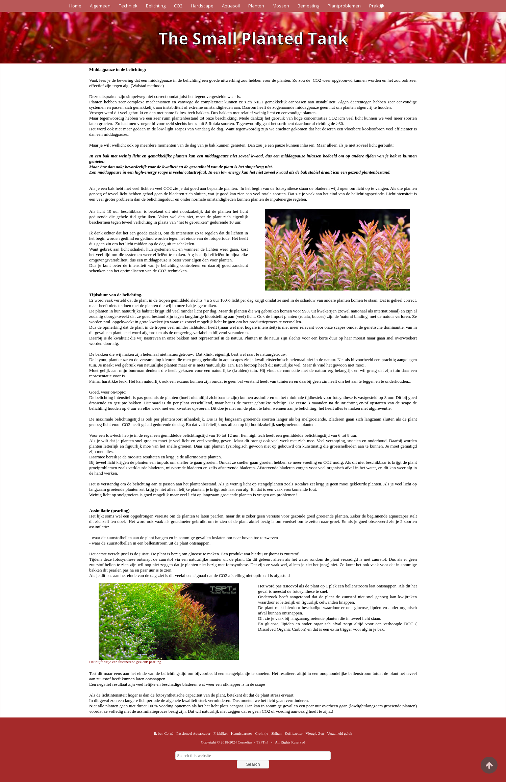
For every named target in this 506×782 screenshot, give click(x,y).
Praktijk (376, 6)
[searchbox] (252, 755)
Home (75, 6)
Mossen (281, 6)
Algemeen (100, 6)
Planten (256, 6)
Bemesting (308, 6)
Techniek (128, 6)
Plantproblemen (344, 6)
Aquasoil (231, 6)
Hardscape (202, 6)
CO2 (178, 6)
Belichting (156, 6)
